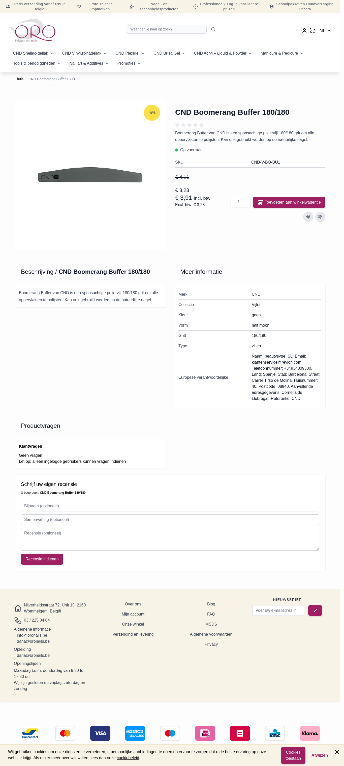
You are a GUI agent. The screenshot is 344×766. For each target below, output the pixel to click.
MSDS (211, 624)
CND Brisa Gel (166, 53)
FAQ (211, 614)
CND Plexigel (127, 53)
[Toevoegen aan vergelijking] (320, 217)
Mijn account (133, 614)
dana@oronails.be (33, 641)
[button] (190, 125)
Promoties (126, 63)
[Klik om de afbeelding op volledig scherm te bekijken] (90, 175)
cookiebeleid (128, 758)
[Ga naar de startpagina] (32, 30)
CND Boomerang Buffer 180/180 (53, 79)
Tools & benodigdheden (34, 63)
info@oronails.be (32, 635)
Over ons (133, 604)
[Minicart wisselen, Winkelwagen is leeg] (312, 31)
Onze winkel (133, 624)
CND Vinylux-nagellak (81, 53)
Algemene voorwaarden (211, 634)
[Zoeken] (213, 29)
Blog (211, 604)
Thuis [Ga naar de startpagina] (19, 79)
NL (325, 30)
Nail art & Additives (86, 63)
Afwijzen (319, 755)
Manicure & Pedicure (279, 53)
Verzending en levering (133, 634)
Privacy (211, 644)
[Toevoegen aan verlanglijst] (308, 217)
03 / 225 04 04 (37, 620)
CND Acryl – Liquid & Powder (220, 53)
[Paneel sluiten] (337, 752)
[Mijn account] (304, 31)
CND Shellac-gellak (30, 53)
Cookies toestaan (293, 755)
